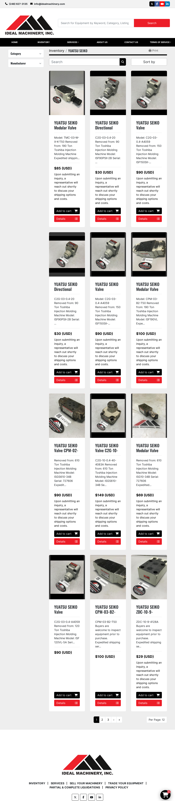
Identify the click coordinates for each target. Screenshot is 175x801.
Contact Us (131, 42)
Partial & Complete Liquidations (75, 787)
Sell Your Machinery (86, 783)
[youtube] (162, 3)
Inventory (44, 42)
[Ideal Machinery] (87, 762)
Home (14, 42)
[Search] (96, 23)
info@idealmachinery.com (49, 3)
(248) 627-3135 (18, 3)
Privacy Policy (116, 787)
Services (72, 42)
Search (151, 23)
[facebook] (157, 3)
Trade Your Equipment (126, 783)
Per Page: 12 (157, 719)
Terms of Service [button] (160, 42)
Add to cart (67, 211)
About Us (102, 42)
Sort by (149, 62)
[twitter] (151, 3)
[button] (73, 42)
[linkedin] (167, 3)
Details (67, 218)
